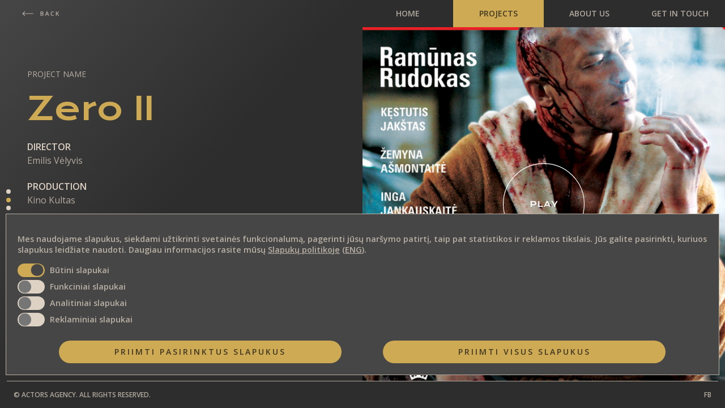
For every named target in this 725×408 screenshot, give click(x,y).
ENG (353, 250)
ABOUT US (589, 13)
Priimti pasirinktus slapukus (200, 351)
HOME (408, 13)
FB (707, 395)
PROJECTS (498, 13)
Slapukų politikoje (304, 250)
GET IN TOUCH (680, 13)
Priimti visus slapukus (524, 351)
